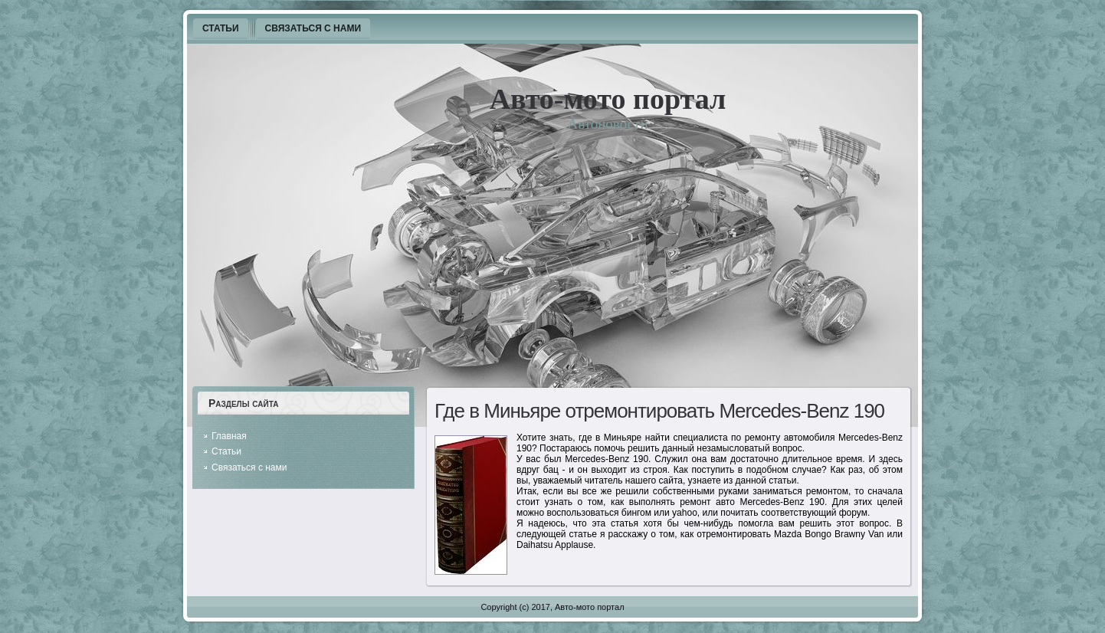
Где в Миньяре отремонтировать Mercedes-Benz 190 (659, 410)
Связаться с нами (249, 467)
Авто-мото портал (608, 99)
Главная (229, 436)
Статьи (226, 451)
